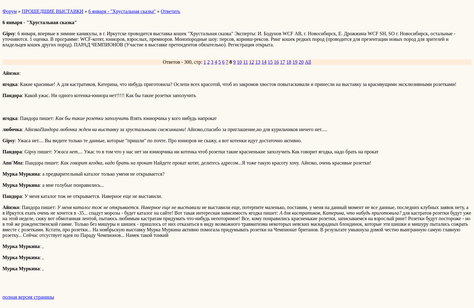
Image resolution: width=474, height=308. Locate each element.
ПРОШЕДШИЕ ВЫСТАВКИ (52, 11)
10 (239, 62)
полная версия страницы (28, 297)
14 (263, 62)
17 (282, 62)
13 (257, 62)
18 (288, 62)
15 (270, 62)
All (308, 62)
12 (251, 62)
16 (276, 62)
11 (245, 62)
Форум (9, 11)
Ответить (170, 11)
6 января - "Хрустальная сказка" (122, 11)
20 (301, 62)
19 (294, 62)
